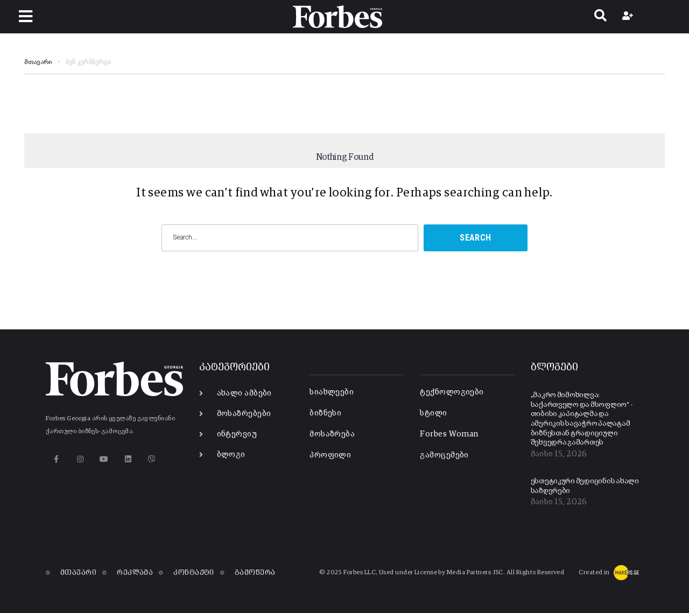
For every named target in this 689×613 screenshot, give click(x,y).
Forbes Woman (449, 434)
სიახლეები (332, 392)
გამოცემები (444, 455)
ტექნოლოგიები (451, 392)
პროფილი (330, 455)
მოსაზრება (332, 434)
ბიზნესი (325, 413)
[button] (25, 16)
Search (475, 237)
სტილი (433, 413)
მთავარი (38, 62)
